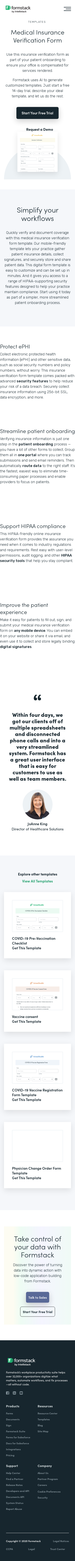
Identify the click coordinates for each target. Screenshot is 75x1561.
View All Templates (37, 881)
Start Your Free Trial (37, 112)
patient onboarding (36, 444)
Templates (37, 21)
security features (32, 381)
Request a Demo (39, 129)
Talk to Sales (37, 1309)
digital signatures (16, 647)
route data (32, 466)
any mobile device (29, 630)
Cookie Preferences (49, 1491)
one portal (27, 455)
